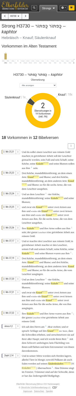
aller (29, 338)
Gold (67, 152)
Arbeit (50, 155)
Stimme (64, 368)
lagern (68, 355)
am (43, 326)
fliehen (36, 346)
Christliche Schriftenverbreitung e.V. (36, 387)
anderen (57, 180)
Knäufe (42, 163)
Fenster (29, 371)
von (69, 184)
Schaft (63, 159)
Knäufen (29, 368)
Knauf (33, 177)
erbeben (41, 334)
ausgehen (42, 188)
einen (69, 173)
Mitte (39, 355)
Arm (24, 177)
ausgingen (37, 274)
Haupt (35, 338)
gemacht (26, 159)
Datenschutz (39, 391)
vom (69, 270)
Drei (24, 173)
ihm (24, 211)
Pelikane (58, 359)
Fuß (48, 159)
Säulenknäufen (59, 363)
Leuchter (47, 152)
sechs (53, 184)
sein (35, 168)
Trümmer (39, 371)
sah (27, 326)
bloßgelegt (53, 375)
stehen (56, 326)
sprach (25, 330)
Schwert (31, 342)
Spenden (49, 391)
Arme (60, 184)
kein (51, 342)
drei (58, 177)
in (28, 355)
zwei (56, 207)
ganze (34, 232)
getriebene (57, 232)
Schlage (34, 330)
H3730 (15, 16)
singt (71, 368)
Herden (60, 355)
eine (49, 232)
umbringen (42, 342)
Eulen (25, 363)
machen (26, 155)
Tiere (32, 359)
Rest (64, 338)
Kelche (25, 163)
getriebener (40, 155)
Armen (63, 207)
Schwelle (63, 371)
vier (50, 194)
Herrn (37, 326)
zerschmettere (59, 334)
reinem (61, 152)
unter (51, 207)
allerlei (25, 359)
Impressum (27, 391)
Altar (50, 326)
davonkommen (30, 350)
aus (23, 168)
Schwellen (30, 334)
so (41, 184)
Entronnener (56, 346)
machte (34, 241)
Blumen (64, 163)
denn (71, 371)
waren (57, 253)
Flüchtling (59, 342)
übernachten (44, 368)
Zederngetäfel (40, 375)
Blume (47, 177)
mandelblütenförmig (46, 173)
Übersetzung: (38, 79)
